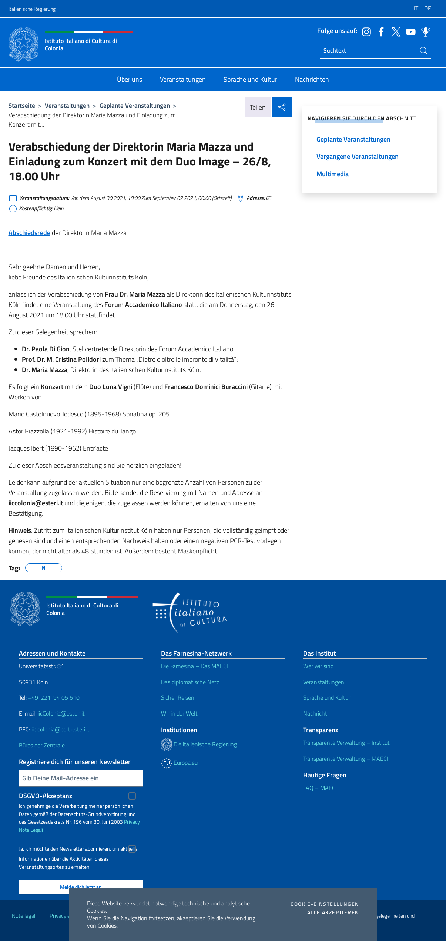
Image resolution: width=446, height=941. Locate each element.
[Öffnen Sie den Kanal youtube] (409, 31)
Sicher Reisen (177, 697)
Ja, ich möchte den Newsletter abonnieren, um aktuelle (78, 849)
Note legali (24, 915)
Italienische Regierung (32, 9)
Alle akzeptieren (333, 912)
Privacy (132, 822)
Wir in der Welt (179, 713)
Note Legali (31, 830)
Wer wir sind (318, 666)
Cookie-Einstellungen (325, 904)
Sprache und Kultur (326, 697)
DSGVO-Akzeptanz (45, 796)
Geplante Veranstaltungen (135, 105)
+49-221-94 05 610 (54, 697)
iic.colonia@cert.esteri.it (60, 729)
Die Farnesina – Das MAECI (194, 666)
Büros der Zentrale (42, 745)
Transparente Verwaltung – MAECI (345, 758)
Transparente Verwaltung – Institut (346, 742)
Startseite (22, 105)
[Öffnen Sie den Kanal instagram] (364, 31)
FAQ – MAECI (320, 787)
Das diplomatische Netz (190, 681)
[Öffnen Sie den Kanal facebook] (379, 31)
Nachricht (315, 713)
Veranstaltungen (67, 105)
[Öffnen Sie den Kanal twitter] (394, 31)
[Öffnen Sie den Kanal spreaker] (423, 31)
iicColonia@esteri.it (61, 713)
